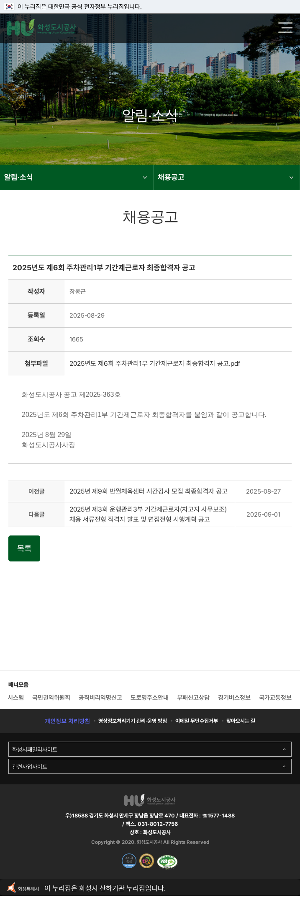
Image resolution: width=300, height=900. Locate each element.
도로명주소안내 (150, 697)
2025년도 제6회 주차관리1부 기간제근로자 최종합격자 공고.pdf (154, 363)
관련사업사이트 (29, 766)
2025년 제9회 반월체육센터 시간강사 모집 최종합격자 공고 (148, 491)
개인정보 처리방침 (67, 721)
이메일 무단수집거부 (196, 721)
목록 (24, 548)
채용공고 (225, 177)
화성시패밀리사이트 (34, 749)
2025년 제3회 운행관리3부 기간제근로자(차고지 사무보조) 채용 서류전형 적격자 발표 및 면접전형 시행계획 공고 (148, 514)
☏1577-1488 (218, 815)
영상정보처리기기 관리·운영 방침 (132, 721)
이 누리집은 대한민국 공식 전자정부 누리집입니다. (73, 6)
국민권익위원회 (51, 697)
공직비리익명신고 (100, 697)
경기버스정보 (234, 697)
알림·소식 (75, 177)
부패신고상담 (193, 697)
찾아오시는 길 (240, 721)
